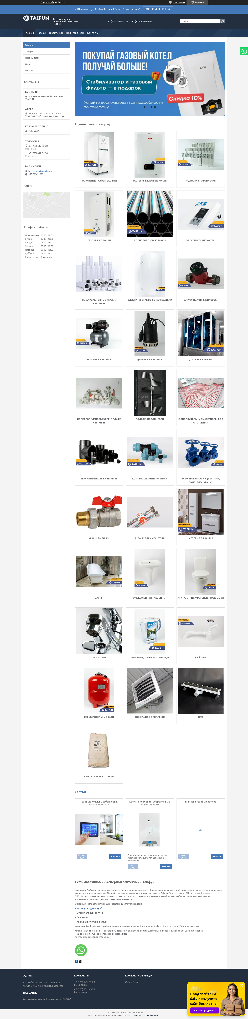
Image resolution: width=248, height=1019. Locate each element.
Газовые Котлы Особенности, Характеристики (99, 802)
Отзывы (29, 70)
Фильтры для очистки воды (150, 657)
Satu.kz (139, 1012)
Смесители (99, 657)
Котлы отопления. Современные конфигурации (149, 802)
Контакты (92, 33)
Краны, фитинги (99, 538)
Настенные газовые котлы (149, 180)
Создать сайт (47, 2)
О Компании (56, 33)
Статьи (80, 792)
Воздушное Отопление (150, 717)
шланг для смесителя (149, 538)
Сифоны (200, 657)
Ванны (99, 598)
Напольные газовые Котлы (99, 180)
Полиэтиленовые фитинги (99, 478)
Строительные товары (99, 776)
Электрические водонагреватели (150, 300)
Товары (41, 33)
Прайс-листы (32, 57)
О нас (28, 64)
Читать (115, 856)
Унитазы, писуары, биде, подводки (201, 598)
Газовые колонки (99, 240)
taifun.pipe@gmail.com (40, 171)
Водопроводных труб (89, 908)
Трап (201, 717)
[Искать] (222, 21)
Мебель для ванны (200, 538)
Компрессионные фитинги (149, 478)
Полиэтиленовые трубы (150, 240)
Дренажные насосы (150, 359)
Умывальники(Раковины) (149, 598)
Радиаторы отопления (200, 180)
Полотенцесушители (150, 419)
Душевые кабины (200, 359)
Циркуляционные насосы (200, 300)
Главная (29, 33)
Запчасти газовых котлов (200, 801)
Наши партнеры (75, 33)
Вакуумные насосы (99, 359)
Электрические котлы (200, 240)
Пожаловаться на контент (146, 1016)
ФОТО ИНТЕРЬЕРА (158, 9)
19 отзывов (179, 2)
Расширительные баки (99, 717)
